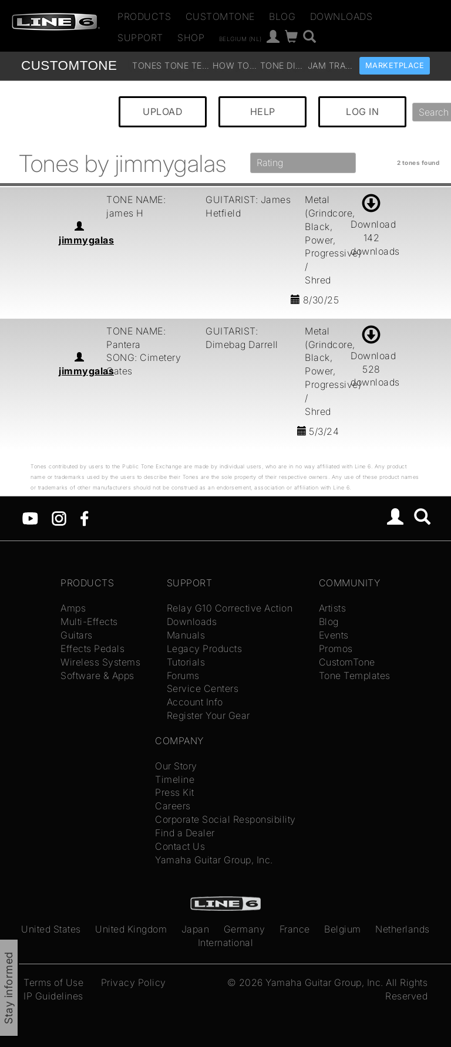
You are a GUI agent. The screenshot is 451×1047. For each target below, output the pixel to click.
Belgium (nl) (240, 38)
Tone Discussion (282, 65)
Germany (244, 929)
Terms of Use (53, 982)
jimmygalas (86, 240)
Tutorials (186, 662)
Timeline (174, 779)
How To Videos (235, 65)
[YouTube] (30, 518)
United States (51, 929)
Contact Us (180, 846)
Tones (147, 65)
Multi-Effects (89, 621)
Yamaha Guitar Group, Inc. (214, 860)
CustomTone (220, 16)
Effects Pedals (92, 648)
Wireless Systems (100, 662)
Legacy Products (205, 648)
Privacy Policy (133, 982)
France (295, 929)
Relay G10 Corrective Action (230, 608)
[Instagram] (59, 518)
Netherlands (402, 929)
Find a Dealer (185, 833)
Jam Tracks (330, 65)
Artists (332, 608)
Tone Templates (187, 65)
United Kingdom (131, 929)
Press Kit (174, 792)
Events (334, 635)
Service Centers (203, 688)
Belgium (342, 929)
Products (144, 16)
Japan (195, 929)
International (226, 942)
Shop (190, 37)
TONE (69, 65)
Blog (282, 16)
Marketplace (395, 65)
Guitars (76, 635)
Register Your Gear (208, 715)
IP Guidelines (53, 996)
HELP (262, 111)
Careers (173, 806)
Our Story (176, 766)
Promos (336, 648)
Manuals (186, 635)
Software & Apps (97, 675)
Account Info (195, 702)
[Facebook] (84, 518)
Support (140, 37)
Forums (183, 675)
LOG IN (362, 111)
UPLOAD (163, 111)
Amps (73, 608)
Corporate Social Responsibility (225, 819)
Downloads (341, 16)
